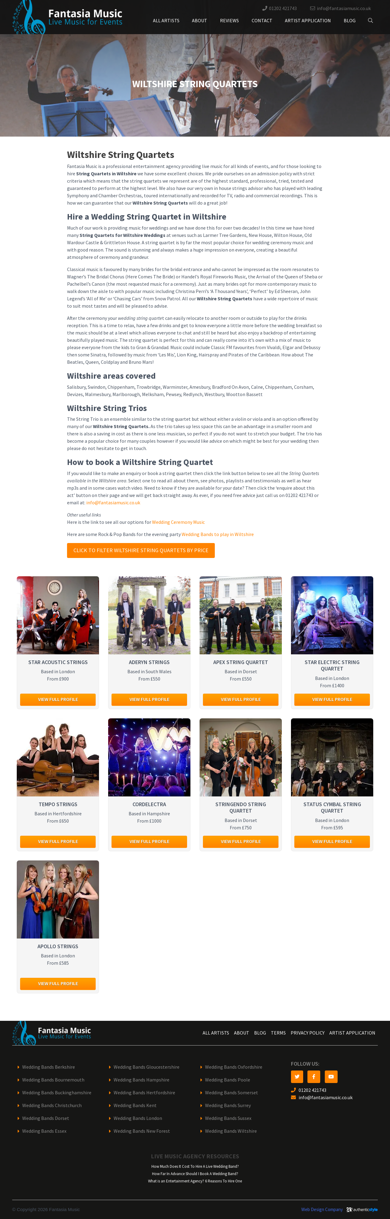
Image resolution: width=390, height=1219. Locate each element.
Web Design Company (322, 1209)
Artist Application (308, 20)
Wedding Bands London (138, 1118)
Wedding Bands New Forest (142, 1131)
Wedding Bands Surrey (228, 1105)
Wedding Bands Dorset (45, 1118)
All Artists (166, 20)
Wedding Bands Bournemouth (53, 1080)
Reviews (229, 20)
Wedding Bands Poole (227, 1080)
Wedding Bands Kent (135, 1105)
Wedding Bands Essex (44, 1131)
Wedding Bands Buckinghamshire (56, 1092)
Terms (278, 1033)
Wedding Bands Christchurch (52, 1105)
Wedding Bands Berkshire (48, 1067)
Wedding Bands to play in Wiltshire (218, 534)
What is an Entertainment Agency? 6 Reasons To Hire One (195, 1181)
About (199, 20)
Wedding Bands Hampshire (141, 1080)
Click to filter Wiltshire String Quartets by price (140, 550)
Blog (350, 20)
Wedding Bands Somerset (231, 1092)
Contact (262, 20)
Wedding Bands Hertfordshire (144, 1092)
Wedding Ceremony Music (178, 522)
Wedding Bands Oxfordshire (233, 1067)
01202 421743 (283, 8)
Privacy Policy (307, 1033)
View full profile (58, 699)
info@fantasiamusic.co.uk (344, 8)
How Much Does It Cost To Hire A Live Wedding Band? (195, 1166)
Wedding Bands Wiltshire (231, 1131)
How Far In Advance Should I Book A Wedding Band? (195, 1173)
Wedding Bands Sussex (228, 1118)
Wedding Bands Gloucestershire (146, 1067)
